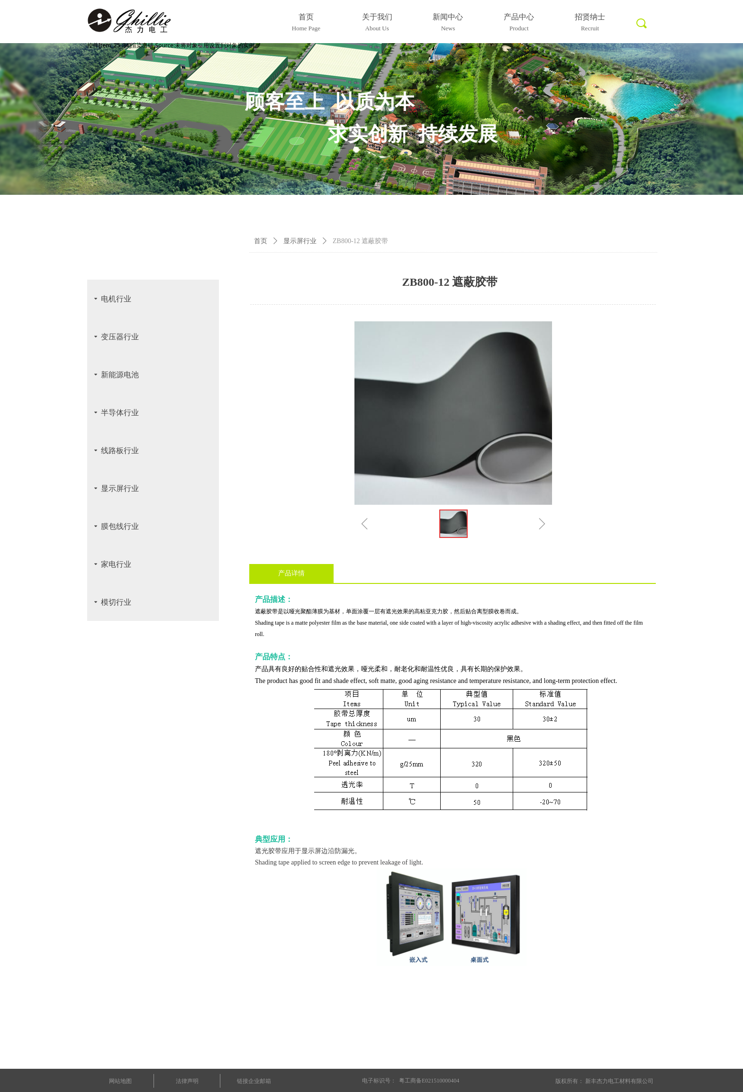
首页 (260, 241)
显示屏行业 (300, 241)
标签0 (641, 29)
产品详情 (291, 573)
